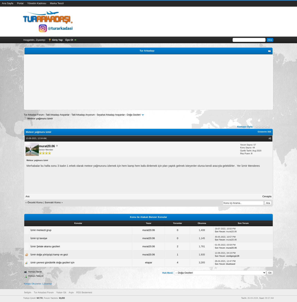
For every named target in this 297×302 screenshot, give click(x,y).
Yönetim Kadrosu (36, 3)
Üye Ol (69, 39)
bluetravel (230, 264)
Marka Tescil (57, 3)
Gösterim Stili (264, 132)
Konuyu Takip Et (35, 276)
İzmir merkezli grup (40, 230)
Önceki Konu (35, 202)
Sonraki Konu (53, 202)
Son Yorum (220, 231)
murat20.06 (47, 146)
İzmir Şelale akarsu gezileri (45, 246)
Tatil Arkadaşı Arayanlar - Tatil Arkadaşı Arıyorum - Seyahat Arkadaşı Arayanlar (85, 114)
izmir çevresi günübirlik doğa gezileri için (52, 262)
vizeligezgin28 (232, 256)
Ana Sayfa (7, 3)
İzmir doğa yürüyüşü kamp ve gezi (49, 254)
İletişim (27, 292)
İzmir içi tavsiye (38, 238)
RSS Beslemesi (84, 292)
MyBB (62, 298)
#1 (270, 138)
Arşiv (71, 292)
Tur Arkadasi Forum (34, 114)
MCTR (40, 298)
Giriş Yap (57, 39)
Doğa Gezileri (134, 114)
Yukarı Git (61, 292)
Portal (20, 3)
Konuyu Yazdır (35, 272)
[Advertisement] (138, 82)
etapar (148, 262)
